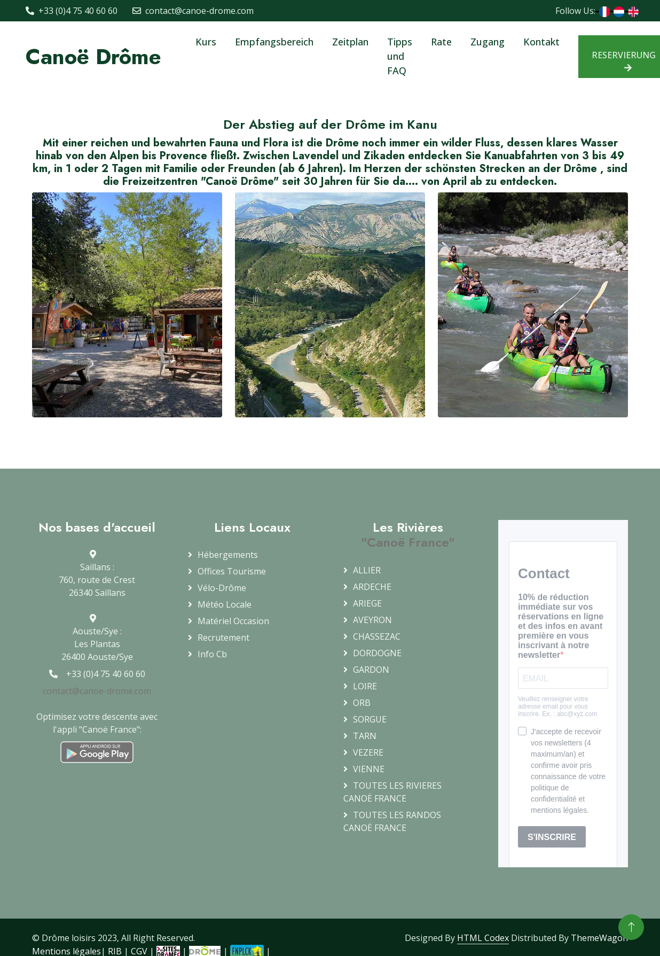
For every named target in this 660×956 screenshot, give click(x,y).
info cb (212, 654)
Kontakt (541, 41)
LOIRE (365, 686)
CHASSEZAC (376, 636)
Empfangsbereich (274, 41)
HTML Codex (483, 938)
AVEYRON (372, 620)
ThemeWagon (599, 938)
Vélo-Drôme (222, 588)
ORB (362, 703)
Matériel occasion (233, 621)
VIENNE (368, 769)
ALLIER (367, 570)
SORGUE (370, 719)
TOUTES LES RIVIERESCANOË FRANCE (392, 792)
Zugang (487, 41)
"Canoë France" (408, 542)
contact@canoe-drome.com (97, 691)
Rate (441, 41)
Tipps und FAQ (399, 56)
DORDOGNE (377, 653)
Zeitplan (350, 41)
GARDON (371, 669)
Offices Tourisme (232, 571)
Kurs (205, 41)
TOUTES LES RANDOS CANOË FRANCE (392, 821)
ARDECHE (372, 587)
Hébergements (228, 555)
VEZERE (368, 752)
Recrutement (223, 637)
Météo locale (225, 604)
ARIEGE (367, 603)
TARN (364, 736)
